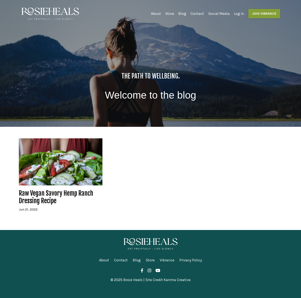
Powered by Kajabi (150, 287)
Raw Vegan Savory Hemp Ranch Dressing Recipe (56, 197)
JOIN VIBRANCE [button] (264, 13)
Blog (182, 13)
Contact (197, 13)
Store (169, 13)
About (156, 13)
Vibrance (167, 260)
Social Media (219, 13)
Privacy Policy (190, 260)
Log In (239, 13)
